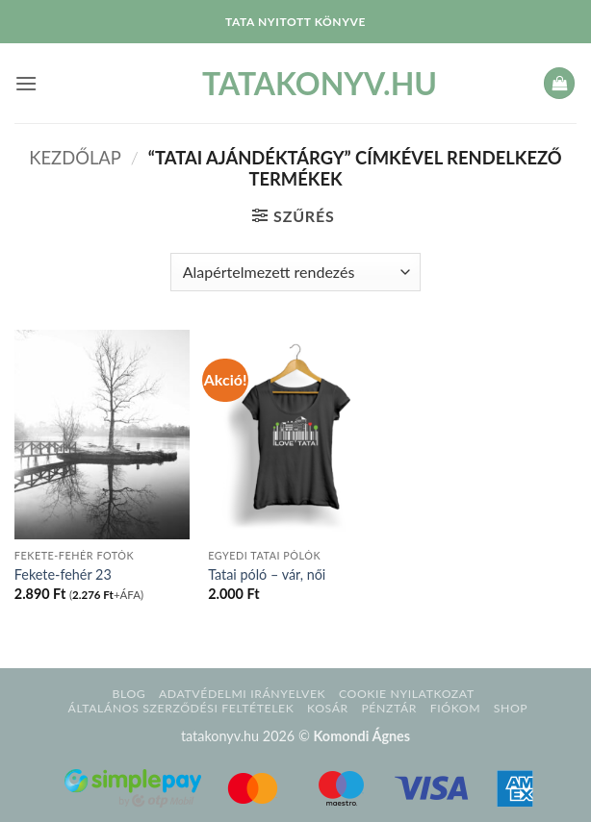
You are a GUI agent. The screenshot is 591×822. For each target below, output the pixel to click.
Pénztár (389, 708)
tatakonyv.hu (295, 83)
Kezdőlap (75, 157)
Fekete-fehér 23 (63, 574)
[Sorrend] (295, 272)
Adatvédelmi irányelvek (242, 693)
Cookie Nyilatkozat (407, 693)
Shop (511, 708)
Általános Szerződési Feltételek (181, 708)
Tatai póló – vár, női (266, 574)
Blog (128, 693)
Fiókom (455, 708)
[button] (26, 83)
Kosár (327, 708)
